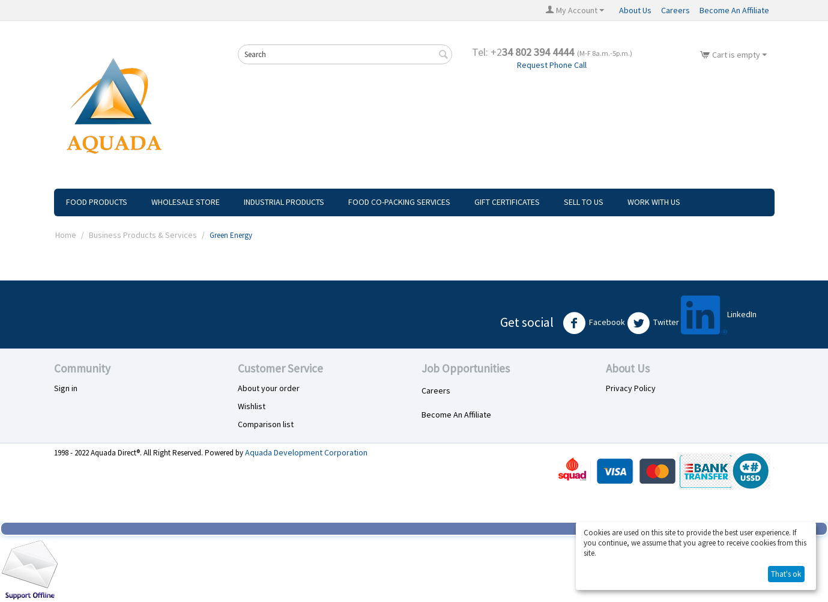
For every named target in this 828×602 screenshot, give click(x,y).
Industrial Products (284, 201)
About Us (635, 10)
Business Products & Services (143, 235)
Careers (675, 10)
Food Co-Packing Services (399, 201)
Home (65, 235)
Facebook (594, 323)
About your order (269, 388)
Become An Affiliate (734, 10)
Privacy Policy (631, 388)
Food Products (96, 201)
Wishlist (251, 406)
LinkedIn (719, 315)
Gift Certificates (507, 201)
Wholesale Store (185, 201)
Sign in (65, 388)
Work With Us (653, 201)
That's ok (786, 574)
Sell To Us (583, 201)
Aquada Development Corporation (306, 452)
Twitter (653, 323)
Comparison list (266, 424)
